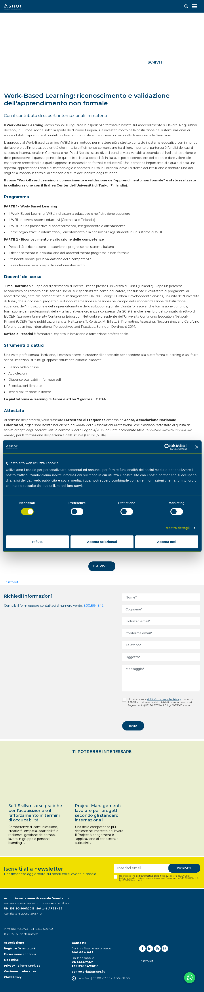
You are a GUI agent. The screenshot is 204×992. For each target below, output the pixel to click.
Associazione (14, 942)
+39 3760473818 (85, 966)
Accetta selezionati (102, 542)
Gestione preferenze (20, 971)
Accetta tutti (166, 542)
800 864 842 (82, 952)
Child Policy (12, 977)
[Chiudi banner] (196, 446)
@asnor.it (97, 971)
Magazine (11, 960)
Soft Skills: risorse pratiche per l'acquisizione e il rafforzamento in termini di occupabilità (35, 813)
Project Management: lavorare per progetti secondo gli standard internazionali (98, 813)
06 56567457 (82, 962)
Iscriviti (155, 62)
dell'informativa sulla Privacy (164, 699)
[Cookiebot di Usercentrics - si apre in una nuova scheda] (167, 447)
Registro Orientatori (19, 948)
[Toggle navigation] (194, 6)
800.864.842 (93, 606)
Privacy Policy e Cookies (22, 965)
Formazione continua (20, 954)
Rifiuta (37, 542)
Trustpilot (11, 582)
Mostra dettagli (178, 528)
